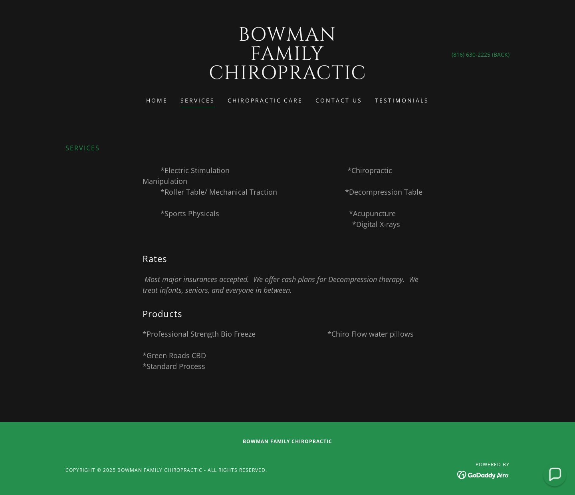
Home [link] (157, 100)
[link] (288, 76)
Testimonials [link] (402, 100)
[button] (554, 474)
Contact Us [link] (338, 100)
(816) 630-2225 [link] (471, 54)
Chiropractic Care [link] (265, 100)
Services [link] (197, 100)
